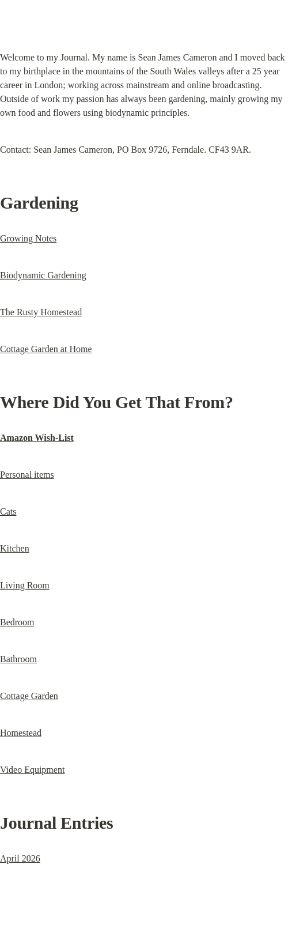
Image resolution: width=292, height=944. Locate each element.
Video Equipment (32, 770)
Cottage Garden (29, 696)
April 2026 (20, 858)
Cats (8, 511)
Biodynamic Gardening (43, 275)
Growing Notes (28, 238)
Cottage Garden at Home (46, 349)
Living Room (25, 585)
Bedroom (17, 622)
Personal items (27, 474)
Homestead (20, 733)
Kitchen (14, 548)
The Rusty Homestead (41, 312)
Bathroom (18, 659)
